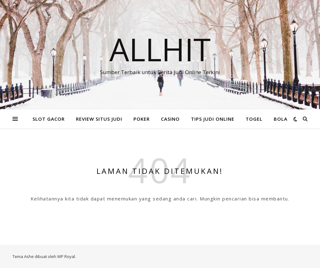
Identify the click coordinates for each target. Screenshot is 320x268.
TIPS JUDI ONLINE (212, 119)
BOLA (281, 119)
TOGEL (254, 119)
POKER (141, 119)
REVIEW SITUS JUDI (99, 119)
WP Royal (66, 256)
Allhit (160, 49)
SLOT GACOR (48, 119)
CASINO (170, 119)
